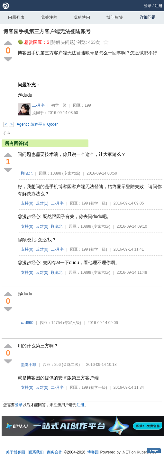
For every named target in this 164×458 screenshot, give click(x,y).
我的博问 (82, 17)
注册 (158, 6)
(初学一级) (98, 203)
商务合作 (54, 452)
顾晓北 (26, 173)
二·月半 (38, 105)
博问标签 (114, 17)
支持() (27, 203)
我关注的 (49, 17)
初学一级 (59, 105)
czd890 (27, 322)
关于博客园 (15, 452)
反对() (42, 203)
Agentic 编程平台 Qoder (37, 124)
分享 (7, 133)
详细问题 (147, 17)
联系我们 (36, 452)
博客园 (93, 452)
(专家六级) (71, 173)
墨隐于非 (28, 364)
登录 (147, 6)
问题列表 (16, 17)
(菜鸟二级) (71, 364)
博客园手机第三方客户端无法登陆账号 (47, 31)
